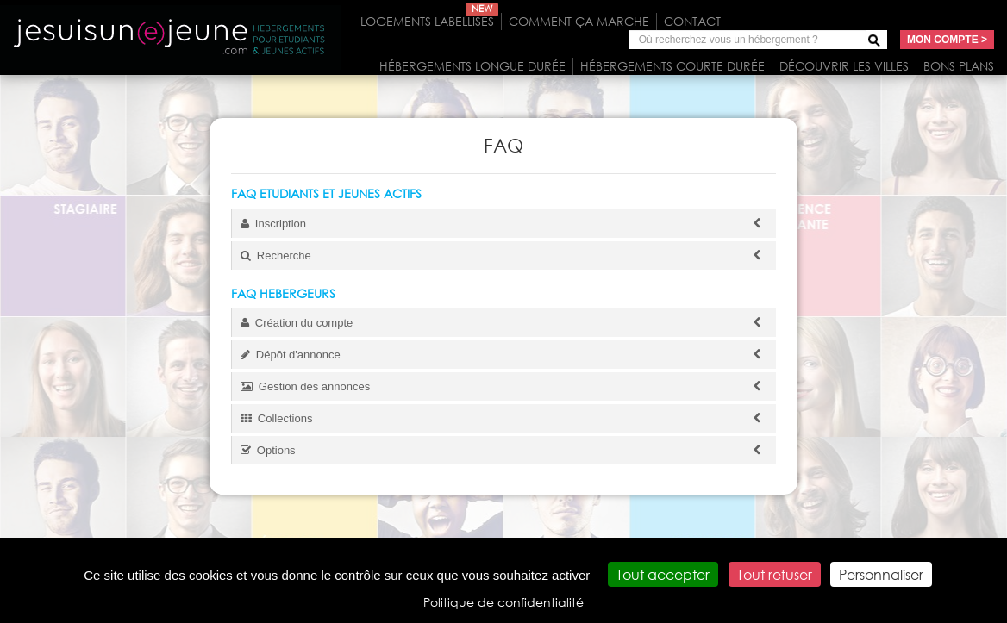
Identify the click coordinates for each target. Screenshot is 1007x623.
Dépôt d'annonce (504, 354)
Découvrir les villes (844, 66)
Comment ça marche (579, 21)
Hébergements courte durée (672, 66)
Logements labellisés (429, 21)
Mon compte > (947, 40)
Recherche (504, 255)
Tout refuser (774, 574)
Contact (692, 21)
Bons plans (958, 66)
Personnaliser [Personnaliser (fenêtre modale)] (881, 574)
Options (504, 450)
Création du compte (504, 322)
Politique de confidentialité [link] (503, 602)
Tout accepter (663, 574)
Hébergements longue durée (472, 66)
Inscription (504, 223)
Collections (504, 418)
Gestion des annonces (504, 386)
